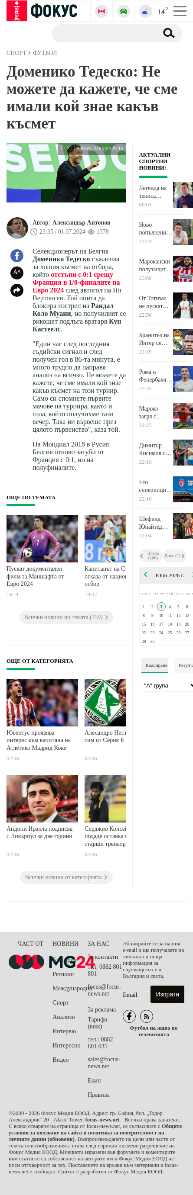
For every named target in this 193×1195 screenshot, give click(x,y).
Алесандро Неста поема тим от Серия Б (116, 736)
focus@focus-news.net (104, 990)
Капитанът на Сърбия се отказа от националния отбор (116, 576)
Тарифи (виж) (97, 1023)
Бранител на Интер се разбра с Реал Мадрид (155, 339)
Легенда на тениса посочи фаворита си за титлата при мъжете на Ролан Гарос (154, 192)
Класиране (156, 665)
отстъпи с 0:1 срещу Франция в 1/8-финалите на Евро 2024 (76, 282)
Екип (94, 1080)
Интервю (64, 1031)
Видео (60, 1060)
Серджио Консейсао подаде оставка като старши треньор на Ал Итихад (113, 837)
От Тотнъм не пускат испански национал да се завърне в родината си (154, 302)
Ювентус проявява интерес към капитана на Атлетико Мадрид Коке (39, 740)
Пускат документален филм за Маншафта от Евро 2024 (35, 576)
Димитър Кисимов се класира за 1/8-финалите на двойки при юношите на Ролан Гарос (154, 449)
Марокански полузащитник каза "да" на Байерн (156, 265)
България (64, 960)
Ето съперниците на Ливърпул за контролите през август (155, 486)
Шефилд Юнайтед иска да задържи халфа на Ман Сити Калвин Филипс (151, 523)
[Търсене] (101, 33)
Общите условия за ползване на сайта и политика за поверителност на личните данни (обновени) (95, 1132)
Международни (70, 988)
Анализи (63, 1017)
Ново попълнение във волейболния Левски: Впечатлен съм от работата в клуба (155, 229)
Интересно (66, 1045)
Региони (63, 974)
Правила (99, 1095)
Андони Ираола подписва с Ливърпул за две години (39, 833)
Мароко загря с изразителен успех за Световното (154, 412)
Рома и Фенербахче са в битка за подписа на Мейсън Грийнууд (155, 376)
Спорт (60, 1002)
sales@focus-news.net (104, 1063)
